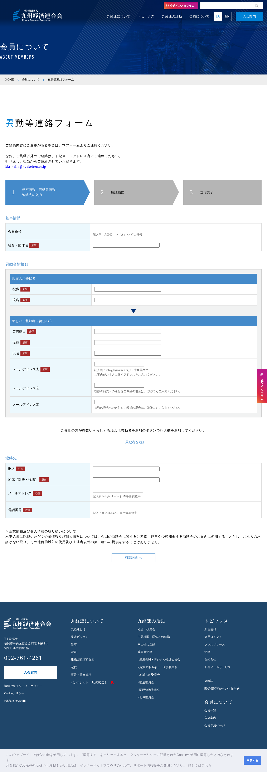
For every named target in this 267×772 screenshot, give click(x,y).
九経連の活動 (172, 16)
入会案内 (249, 16)
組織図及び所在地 (82, 659)
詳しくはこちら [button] (200, 765)
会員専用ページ (214, 725)
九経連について (118, 16)
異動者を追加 (133, 442)
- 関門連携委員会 (149, 689)
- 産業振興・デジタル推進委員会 (159, 659)
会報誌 (208, 681)
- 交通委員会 (146, 682)
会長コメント (213, 636)
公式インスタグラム (180, 5)
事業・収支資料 (81, 674)
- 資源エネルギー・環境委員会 (157, 667)
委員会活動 (145, 652)
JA (218, 16)
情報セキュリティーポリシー (23, 686)
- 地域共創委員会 (149, 674)
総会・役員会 (146, 629)
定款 (74, 667)
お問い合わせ (14, 700)
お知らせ (210, 659)
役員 (74, 652)
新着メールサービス (217, 667)
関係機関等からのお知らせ (221, 688)
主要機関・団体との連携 (154, 636)
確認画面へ (133, 558)
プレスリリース (214, 644)
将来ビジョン (79, 636)
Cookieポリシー (14, 693)
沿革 (74, 644)
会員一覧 (210, 710)
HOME (9, 79)
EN (227, 16)
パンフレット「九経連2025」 (90, 682)
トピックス (146, 16)
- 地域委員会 (146, 697)
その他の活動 (146, 644)
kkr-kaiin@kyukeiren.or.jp (25, 166)
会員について (199, 16)
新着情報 (210, 629)
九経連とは (78, 629)
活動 (207, 652)
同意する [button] (252, 760)
